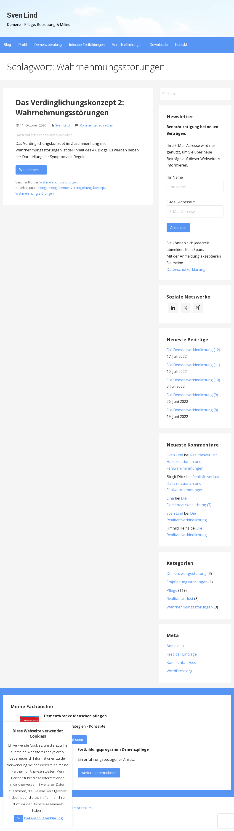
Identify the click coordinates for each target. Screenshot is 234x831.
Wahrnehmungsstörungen (59, 182)
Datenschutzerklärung (186, 269)
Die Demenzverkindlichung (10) (193, 379)
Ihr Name (175, 177)
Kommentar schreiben (96, 125)
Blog (7, 45)
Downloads (159, 45)
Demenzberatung (48, 45)
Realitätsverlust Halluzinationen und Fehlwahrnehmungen (192, 461)
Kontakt (181, 45)
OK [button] (18, 818)
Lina (170, 498)
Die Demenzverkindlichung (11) (193, 364)
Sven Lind (22, 15)
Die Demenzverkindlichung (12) (193, 349)
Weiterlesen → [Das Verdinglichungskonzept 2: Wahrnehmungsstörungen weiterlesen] (31, 170)
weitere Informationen (99, 773)
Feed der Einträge (182, 654)
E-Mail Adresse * (181, 201)
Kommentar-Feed (181, 662)
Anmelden (175, 645)
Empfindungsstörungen (187, 581)
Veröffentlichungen (127, 45)
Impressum (82, 807)
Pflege (43, 188)
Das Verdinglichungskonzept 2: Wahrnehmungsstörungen (70, 107)
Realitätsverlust (180, 598)
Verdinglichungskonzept (88, 188)
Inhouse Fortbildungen (87, 45)
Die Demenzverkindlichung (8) (192, 409)
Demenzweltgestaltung (187, 573)
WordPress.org (179, 670)
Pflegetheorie (59, 188)
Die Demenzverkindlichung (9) (192, 394)
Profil (22, 45)
